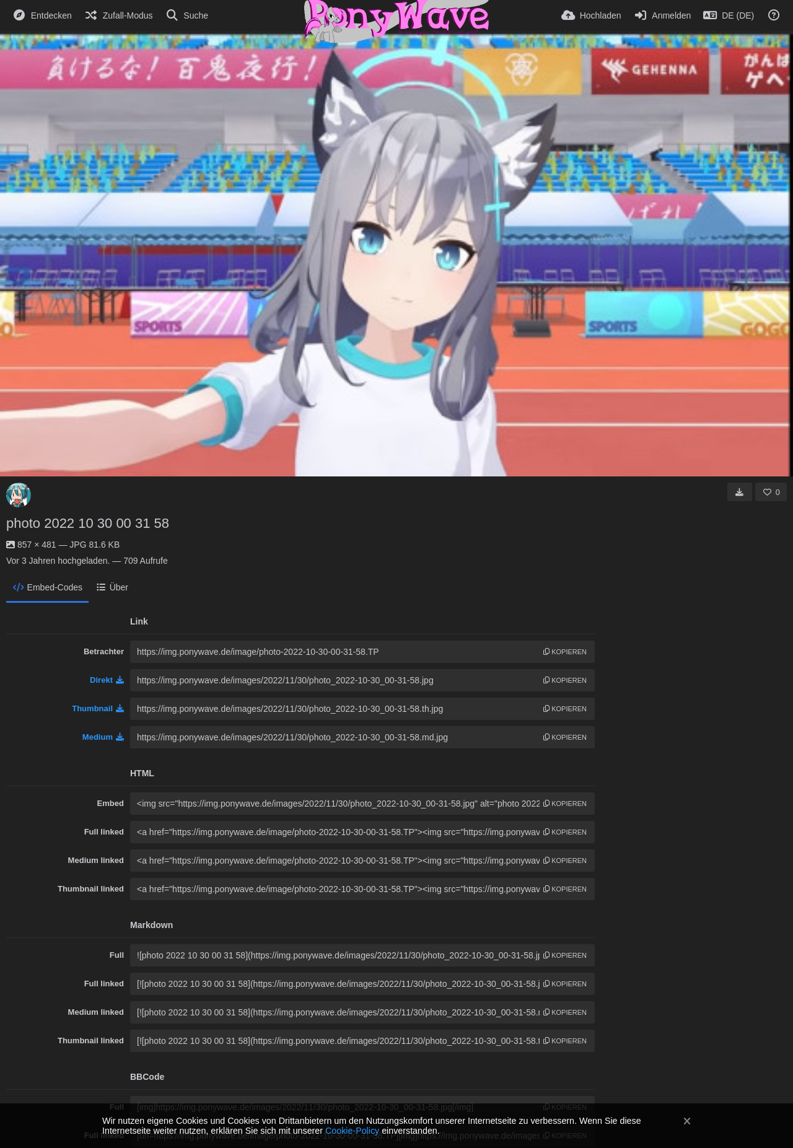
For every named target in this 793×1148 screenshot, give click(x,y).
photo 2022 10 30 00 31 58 (87, 523)
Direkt (107, 680)
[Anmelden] (662, 15)
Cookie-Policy (352, 1131)
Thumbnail (98, 708)
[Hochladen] (591, 15)
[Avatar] (18, 495)
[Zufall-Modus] (118, 15)
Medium (103, 737)
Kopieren (565, 651)
